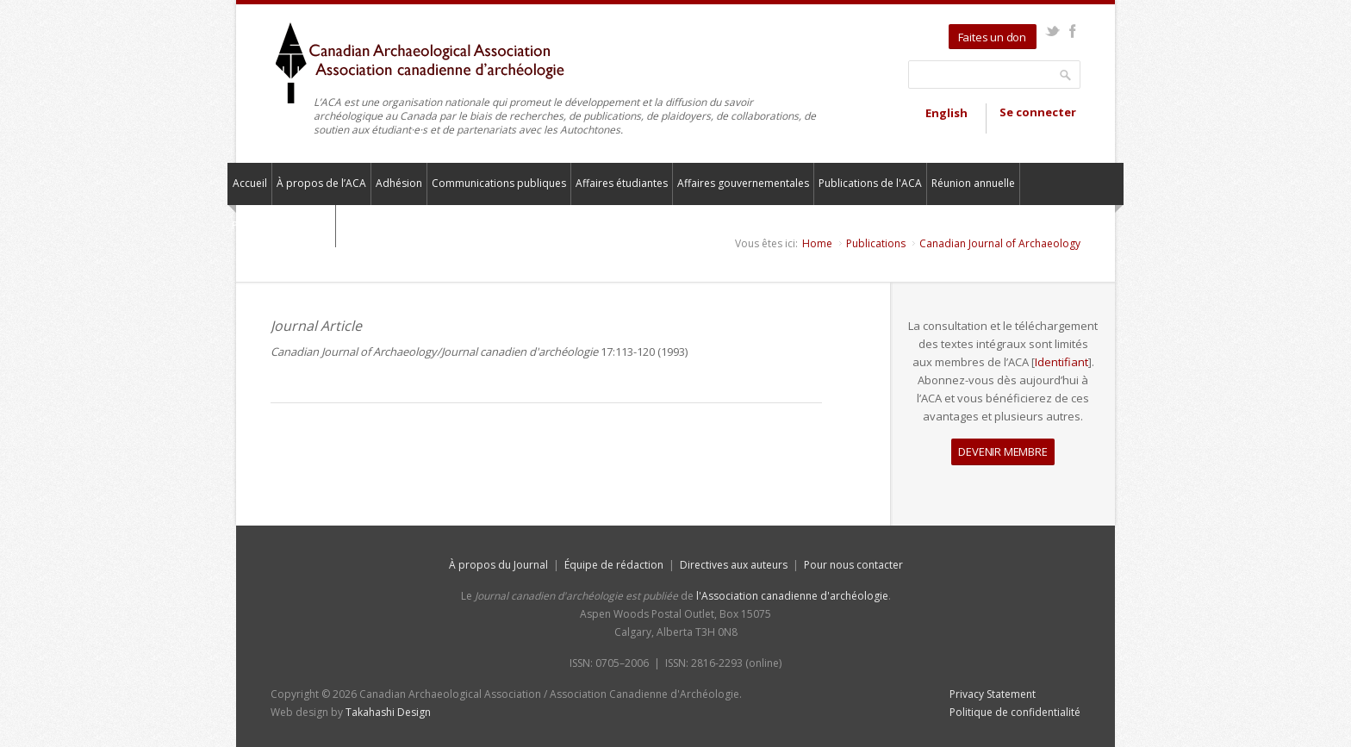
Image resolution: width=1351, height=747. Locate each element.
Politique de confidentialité (1014, 712)
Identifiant (1061, 362)
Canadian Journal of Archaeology (999, 243)
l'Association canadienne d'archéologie (792, 595)
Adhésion (399, 183)
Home (817, 243)
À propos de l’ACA (321, 183)
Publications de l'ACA (870, 183)
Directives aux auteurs (734, 564)
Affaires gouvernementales (743, 183)
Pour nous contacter (281, 225)
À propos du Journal (498, 564)
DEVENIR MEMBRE (1002, 451)
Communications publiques (499, 183)
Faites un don (992, 37)
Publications (876, 243)
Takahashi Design (388, 712)
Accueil (250, 183)
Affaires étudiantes (622, 183)
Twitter (1052, 31)
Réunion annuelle (973, 183)
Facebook (1072, 31)
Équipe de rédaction (613, 564)
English (946, 113)
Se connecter (1037, 112)
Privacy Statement (992, 694)
